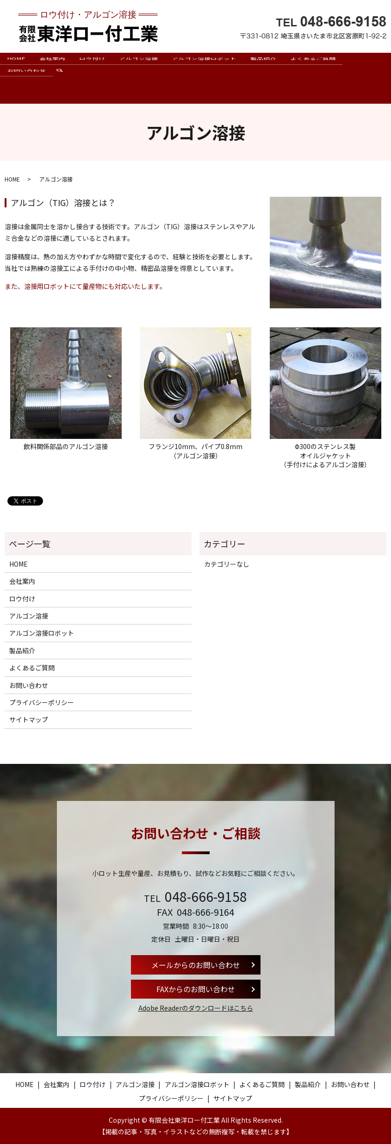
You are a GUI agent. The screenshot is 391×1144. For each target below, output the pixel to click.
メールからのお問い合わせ (195, 964)
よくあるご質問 (312, 64)
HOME (16, 64)
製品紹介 (263, 64)
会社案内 (52, 64)
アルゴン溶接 (138, 64)
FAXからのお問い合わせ (195, 988)
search (63, 95)
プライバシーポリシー (41, 702)
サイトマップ (28, 719)
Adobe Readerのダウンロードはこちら (195, 1008)
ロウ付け (92, 64)
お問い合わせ (26, 90)
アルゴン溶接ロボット (204, 64)
